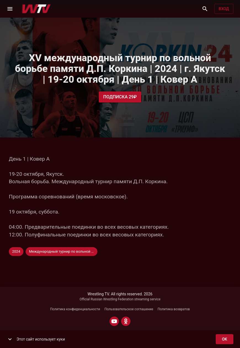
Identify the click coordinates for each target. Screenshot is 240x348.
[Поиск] (205, 8)
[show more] (10, 339)
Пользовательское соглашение (129, 309)
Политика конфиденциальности (75, 309)
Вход (224, 9)
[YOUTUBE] (114, 321)
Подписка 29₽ (120, 96)
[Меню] (10, 8)
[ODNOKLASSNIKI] (125, 321)
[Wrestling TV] (36, 9)
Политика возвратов (174, 309)
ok (224, 339)
